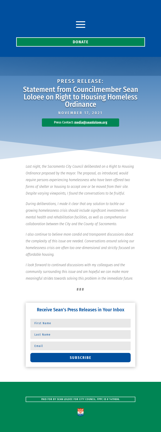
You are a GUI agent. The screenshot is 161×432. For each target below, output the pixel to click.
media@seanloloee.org (90, 122)
